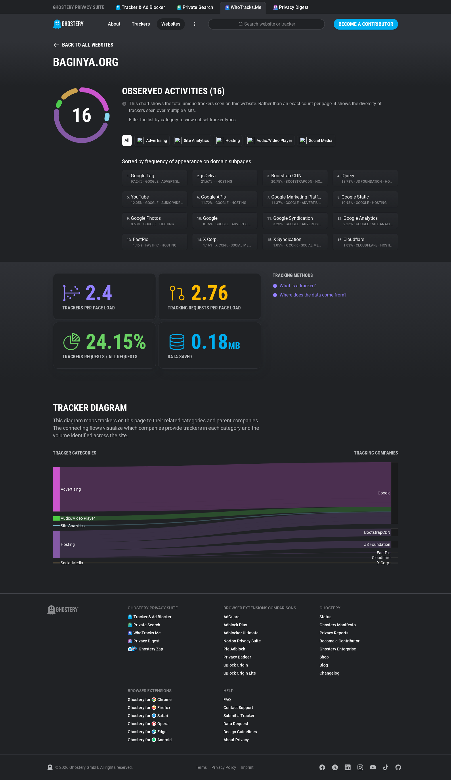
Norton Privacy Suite (242, 641)
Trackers (141, 24)
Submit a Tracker (239, 715)
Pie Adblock (234, 649)
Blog (324, 665)
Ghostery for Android (150, 739)
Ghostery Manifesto (338, 625)
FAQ (227, 699)
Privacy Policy (223, 767)
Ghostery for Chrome (150, 699)
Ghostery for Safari (148, 715)
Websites (170, 24)
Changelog (329, 673)
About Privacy (236, 739)
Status (325, 617)
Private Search (195, 7)
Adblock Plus (235, 625)
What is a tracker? (294, 285)
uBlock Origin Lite (239, 673)
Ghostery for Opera (148, 723)
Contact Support (238, 707)
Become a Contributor (366, 24)
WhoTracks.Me (243, 7)
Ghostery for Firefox (149, 707)
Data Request (235, 723)
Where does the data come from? (310, 295)
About (114, 24)
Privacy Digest (290, 7)
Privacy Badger (237, 657)
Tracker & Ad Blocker (140, 7)
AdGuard (231, 617)
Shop (324, 657)
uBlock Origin (235, 665)
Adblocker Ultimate (241, 633)
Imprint (247, 767)
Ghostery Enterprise (338, 649)
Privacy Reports (334, 633)
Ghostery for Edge (147, 731)
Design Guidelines (240, 731)
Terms (201, 767)
